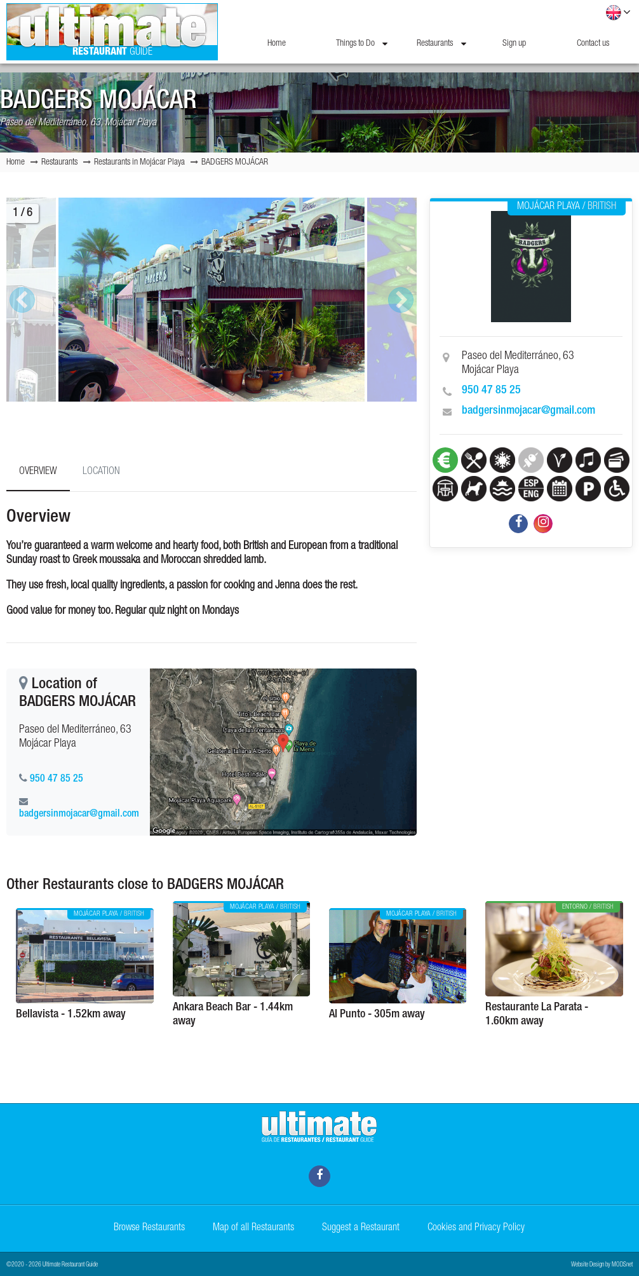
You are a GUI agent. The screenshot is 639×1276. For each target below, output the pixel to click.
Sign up (514, 43)
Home (276, 43)
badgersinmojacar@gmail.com (528, 411)
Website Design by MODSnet (602, 1265)
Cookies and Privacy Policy (476, 1228)
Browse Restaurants (149, 1228)
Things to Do (361, 44)
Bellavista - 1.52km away (71, 1015)
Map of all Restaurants (253, 1228)
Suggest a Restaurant (361, 1228)
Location (101, 472)
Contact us (593, 43)
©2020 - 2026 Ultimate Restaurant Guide (52, 1265)
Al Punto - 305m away (377, 1015)
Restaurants (441, 44)
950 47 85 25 (491, 391)
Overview (38, 472)
